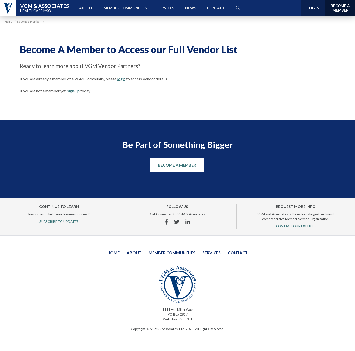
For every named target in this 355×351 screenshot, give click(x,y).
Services (165, 8)
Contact (216, 8)
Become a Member (177, 165)
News (190, 8)
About (86, 8)
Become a (340, 8)
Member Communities (125, 8)
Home (113, 252)
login (121, 78)
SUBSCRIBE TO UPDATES (58, 221)
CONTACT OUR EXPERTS (296, 226)
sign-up (73, 90)
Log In (313, 8)
